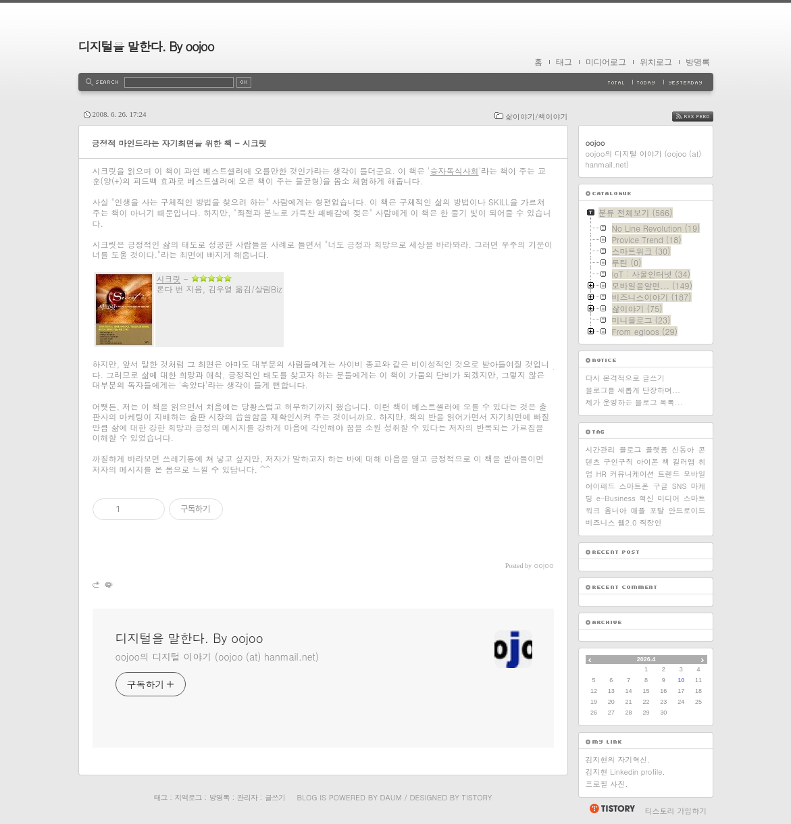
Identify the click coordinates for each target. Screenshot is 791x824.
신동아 (683, 449)
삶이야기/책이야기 (536, 116)
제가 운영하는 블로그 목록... (634, 402)
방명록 (698, 62)
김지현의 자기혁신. (618, 759)
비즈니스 (600, 522)
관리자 (247, 797)
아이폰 (647, 462)
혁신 (646, 498)
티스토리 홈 (611, 808)
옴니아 (616, 510)
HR (601, 474)
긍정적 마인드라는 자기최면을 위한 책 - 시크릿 (179, 143)
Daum (390, 797)
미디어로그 (606, 62)
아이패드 (600, 486)
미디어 (668, 498)
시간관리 (600, 449)
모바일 (694, 474)
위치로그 (656, 62)
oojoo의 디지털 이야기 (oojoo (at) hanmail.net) (217, 656)
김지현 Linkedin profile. (625, 772)
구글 (660, 486)
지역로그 (188, 797)
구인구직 (618, 462)
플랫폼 (657, 449)
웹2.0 (627, 522)
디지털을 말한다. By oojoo (146, 46)
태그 (564, 62)
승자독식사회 (454, 170)
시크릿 (169, 278)
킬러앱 (684, 462)
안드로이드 (687, 510)
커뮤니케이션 (632, 474)
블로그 (630, 449)
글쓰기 (275, 797)
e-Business (616, 498)
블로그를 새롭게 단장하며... (633, 390)
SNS (679, 486)
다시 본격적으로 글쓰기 (625, 378)
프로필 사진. (607, 784)
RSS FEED (702, 116)
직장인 (650, 522)
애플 (638, 510)
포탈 (657, 510)
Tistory (477, 797)
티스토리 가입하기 (676, 811)
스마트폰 (634, 486)
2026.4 (646, 659)
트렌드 (669, 474)
